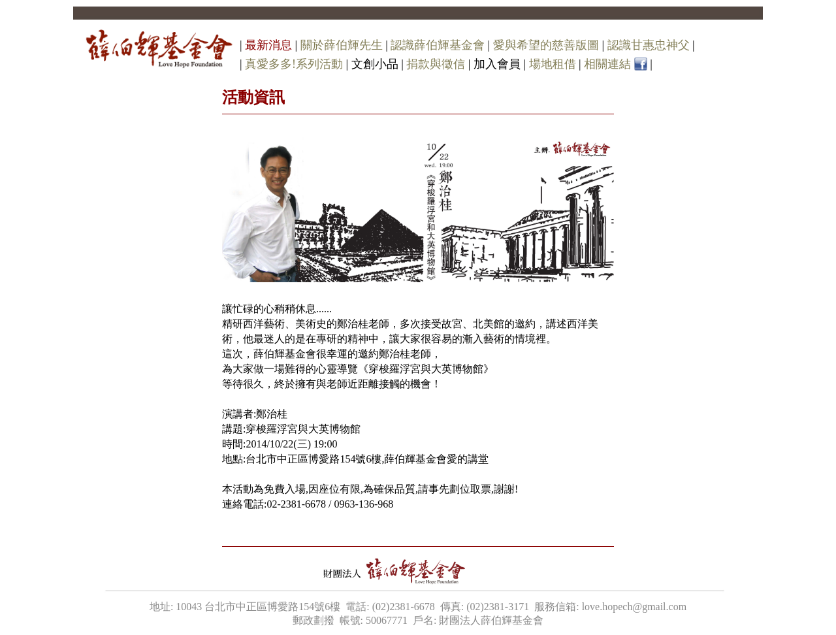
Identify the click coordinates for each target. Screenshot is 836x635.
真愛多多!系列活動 (294, 64)
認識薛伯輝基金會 (438, 45)
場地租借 (552, 64)
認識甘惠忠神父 (648, 45)
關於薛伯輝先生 (341, 45)
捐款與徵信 (435, 64)
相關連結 (607, 64)
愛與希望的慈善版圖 (546, 45)
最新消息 (268, 45)
